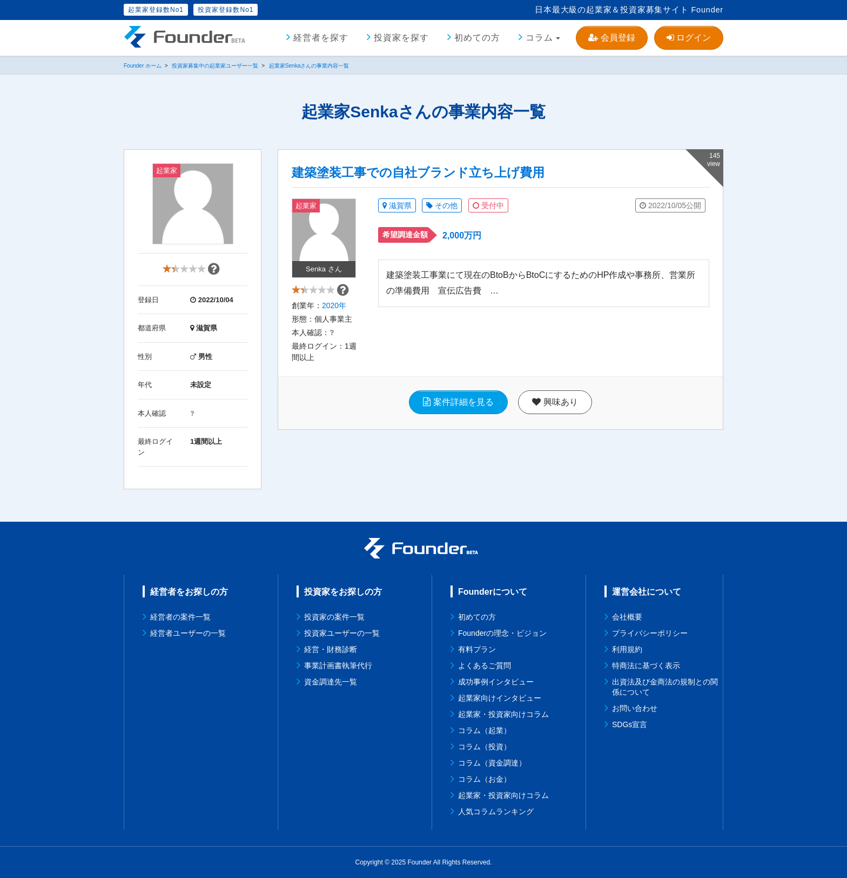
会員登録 (611, 37)
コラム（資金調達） (492, 763)
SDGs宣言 (629, 724)
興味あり (554, 408)
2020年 (334, 311)
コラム (539, 37)
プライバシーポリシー (650, 633)
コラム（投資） (484, 746)
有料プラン (477, 649)
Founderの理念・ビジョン (502, 633)
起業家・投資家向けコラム (503, 714)
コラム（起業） (484, 730)
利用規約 (627, 649)
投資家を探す (401, 37)
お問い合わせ (634, 708)
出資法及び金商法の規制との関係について (665, 686)
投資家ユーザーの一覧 (342, 633)
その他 (442, 205)
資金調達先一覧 (330, 681)
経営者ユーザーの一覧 (188, 633)
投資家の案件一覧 (334, 617)
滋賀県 (397, 205)
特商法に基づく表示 (646, 665)
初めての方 (477, 37)
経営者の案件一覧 (180, 617)
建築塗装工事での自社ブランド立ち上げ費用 (418, 172)
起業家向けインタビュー (499, 698)
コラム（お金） (484, 779)
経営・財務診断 (330, 649)
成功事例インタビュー (496, 681)
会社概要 (627, 617)
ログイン (689, 37)
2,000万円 (461, 235)
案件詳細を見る (458, 408)
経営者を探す (320, 37)
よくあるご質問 (484, 665)
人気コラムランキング (496, 811)
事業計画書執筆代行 (338, 665)
